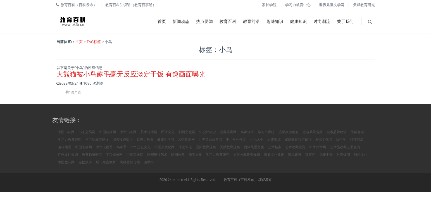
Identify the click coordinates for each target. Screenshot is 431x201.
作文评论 (185, 147)
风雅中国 (326, 155)
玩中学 (341, 140)
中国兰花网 (66, 162)
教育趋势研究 (92, 155)
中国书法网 (66, 132)
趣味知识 (274, 21)
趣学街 (149, 162)
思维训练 (274, 140)
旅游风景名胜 (313, 132)
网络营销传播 (130, 162)
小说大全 (256, 140)
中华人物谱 (104, 147)
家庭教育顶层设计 (298, 140)
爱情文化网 (323, 140)
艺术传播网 (149, 132)
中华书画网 (128, 132)
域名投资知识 (123, 140)
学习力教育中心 (298, 4)
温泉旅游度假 (288, 132)
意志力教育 (145, 140)
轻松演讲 (85, 162)
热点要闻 (204, 21)
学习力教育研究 (217, 155)
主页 (79, 41)
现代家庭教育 (106, 162)
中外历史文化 (140, 147)
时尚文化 (360, 155)
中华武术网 (317, 147)
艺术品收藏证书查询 (345, 147)
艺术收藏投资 (295, 147)
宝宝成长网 (114, 155)
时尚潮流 (321, 21)
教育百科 (228, 21)
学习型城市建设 (97, 140)
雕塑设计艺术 (157, 155)
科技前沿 (356, 140)
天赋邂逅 (357, 132)
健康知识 (298, 21)
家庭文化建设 (274, 155)
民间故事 (178, 155)
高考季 (121, 147)
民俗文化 (168, 132)
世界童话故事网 (210, 140)
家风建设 (294, 155)
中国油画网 (107, 132)
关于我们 (345, 21)
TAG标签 (94, 41)
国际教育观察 (206, 147)
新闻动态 (181, 21)
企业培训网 (228, 132)
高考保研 (247, 132)
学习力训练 (266, 132)
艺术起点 (274, 147)
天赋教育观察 (230, 147)
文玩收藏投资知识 (246, 155)
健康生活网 (165, 140)
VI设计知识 (207, 132)
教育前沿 (251, 21)
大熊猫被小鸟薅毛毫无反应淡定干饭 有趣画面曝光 (131, 73)
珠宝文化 (195, 155)
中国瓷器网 (135, 155)
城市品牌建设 (337, 132)
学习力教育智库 (69, 140)
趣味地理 (64, 147)
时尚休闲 (343, 155)
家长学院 (269, 4)
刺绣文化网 (186, 132)
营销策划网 (186, 140)
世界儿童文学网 (331, 4)
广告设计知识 (68, 155)
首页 (162, 21)
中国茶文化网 (164, 147)
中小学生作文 (236, 140)
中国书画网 (83, 147)
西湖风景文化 (254, 147)
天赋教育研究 (364, 4)
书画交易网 (86, 132)
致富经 (310, 155)
